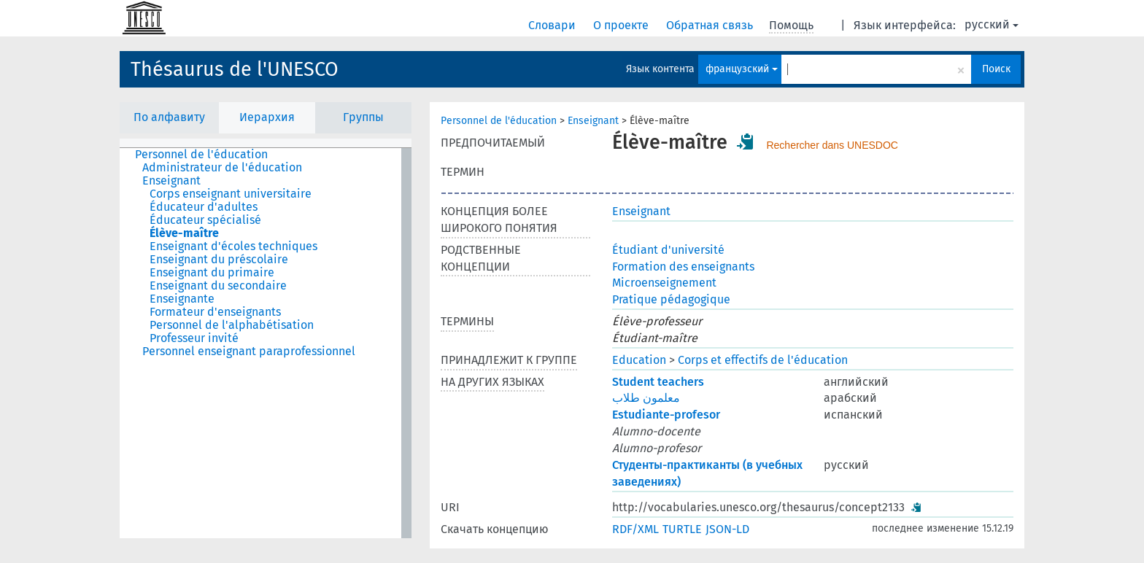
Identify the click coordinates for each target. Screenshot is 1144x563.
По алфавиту (169, 117)
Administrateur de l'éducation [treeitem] (222, 167)
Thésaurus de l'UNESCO (235, 69)
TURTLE (682, 529)
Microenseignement (664, 283)
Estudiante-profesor (666, 415)
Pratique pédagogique (671, 299)
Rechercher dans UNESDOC (832, 145)
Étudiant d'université (668, 250)
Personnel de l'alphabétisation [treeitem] (232, 325)
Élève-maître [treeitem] (184, 233)
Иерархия (267, 117)
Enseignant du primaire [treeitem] (212, 272)
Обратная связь (711, 25)
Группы (363, 117)
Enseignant (593, 120)
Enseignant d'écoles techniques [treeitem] (233, 246)
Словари (553, 25)
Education (639, 360)
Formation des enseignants (683, 266)
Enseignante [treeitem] (182, 299)
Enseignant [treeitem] (171, 180)
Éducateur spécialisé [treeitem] (205, 220)
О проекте (622, 25)
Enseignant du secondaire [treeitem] (218, 285)
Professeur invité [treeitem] (194, 338)
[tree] (265, 343)
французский (742, 69)
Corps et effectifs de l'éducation (763, 360)
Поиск (996, 69)
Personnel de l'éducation (499, 120)
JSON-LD (727, 529)
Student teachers (658, 382)
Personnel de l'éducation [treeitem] (201, 154)
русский (992, 24)
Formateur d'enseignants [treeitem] (215, 312)
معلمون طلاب (646, 398)
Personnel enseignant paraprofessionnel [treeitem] (248, 351)
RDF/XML (635, 529)
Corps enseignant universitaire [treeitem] (231, 194)
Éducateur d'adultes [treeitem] (204, 207)
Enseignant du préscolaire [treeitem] (219, 259)
